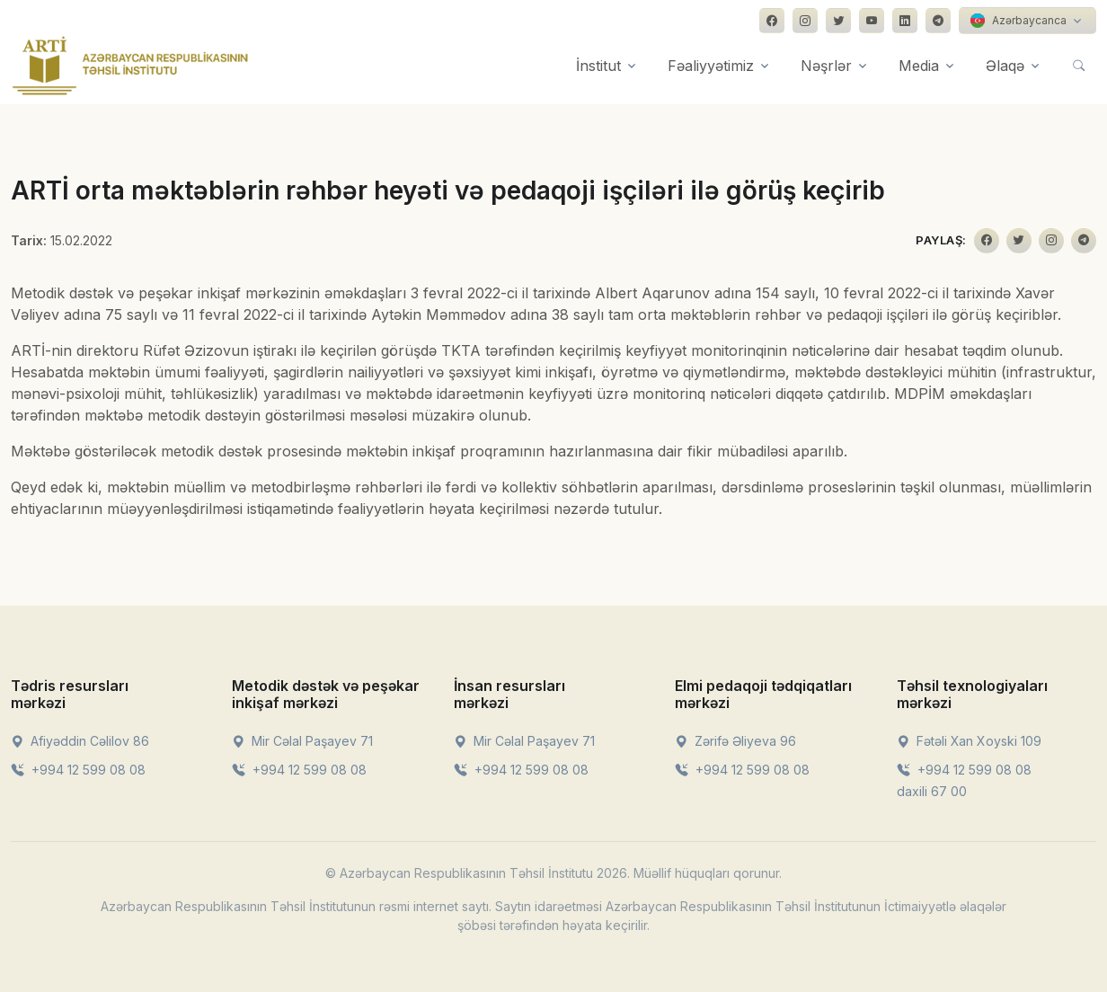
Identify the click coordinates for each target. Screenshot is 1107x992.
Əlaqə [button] (1005, 66)
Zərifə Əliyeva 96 (735, 740)
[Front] (130, 65)
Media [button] (919, 66)
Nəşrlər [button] (826, 66)
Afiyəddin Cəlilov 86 (80, 740)
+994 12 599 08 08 (78, 769)
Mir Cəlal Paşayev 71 (302, 740)
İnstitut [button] (598, 66)
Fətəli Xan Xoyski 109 (969, 740)
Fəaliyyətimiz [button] (711, 66)
